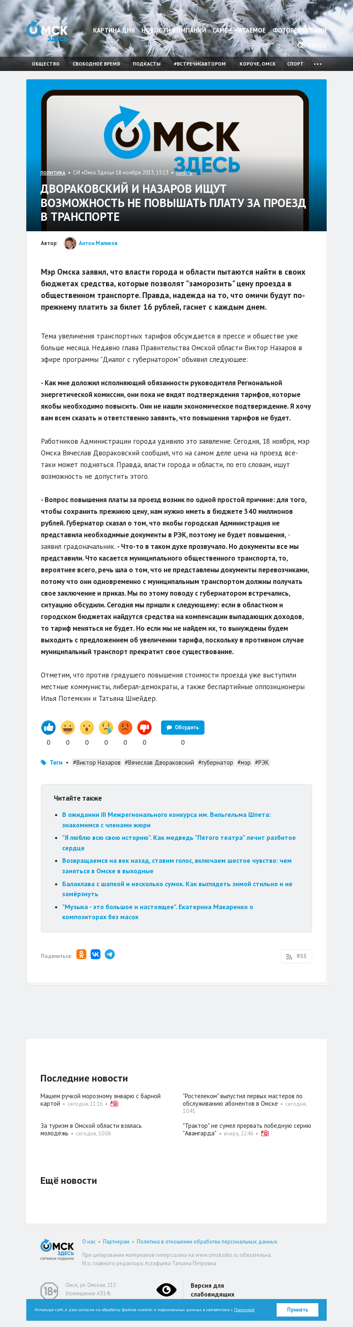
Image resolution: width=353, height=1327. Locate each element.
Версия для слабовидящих (212, 1290)
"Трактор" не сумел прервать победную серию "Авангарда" (247, 1129)
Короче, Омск (258, 64)
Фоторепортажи (299, 30)
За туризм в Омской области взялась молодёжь (91, 1129)
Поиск (312, 45)
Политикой (244, 1309)
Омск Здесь (47, 31)
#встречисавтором (200, 64)
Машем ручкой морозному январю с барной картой (100, 1099)
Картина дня (114, 30)
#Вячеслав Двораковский (159, 762)
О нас (89, 1241)
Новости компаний (173, 30)
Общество (46, 64)
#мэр (244, 762)
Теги (56, 762)
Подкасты (147, 64)
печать (184, 172)
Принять (297, 1309)
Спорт (295, 64)
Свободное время (96, 64)
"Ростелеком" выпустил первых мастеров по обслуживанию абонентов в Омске (243, 1099)
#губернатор (215, 762)
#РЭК (262, 762)
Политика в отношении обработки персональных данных (207, 1241)
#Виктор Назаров (97, 762)
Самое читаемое (239, 30)
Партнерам (116, 1241)
